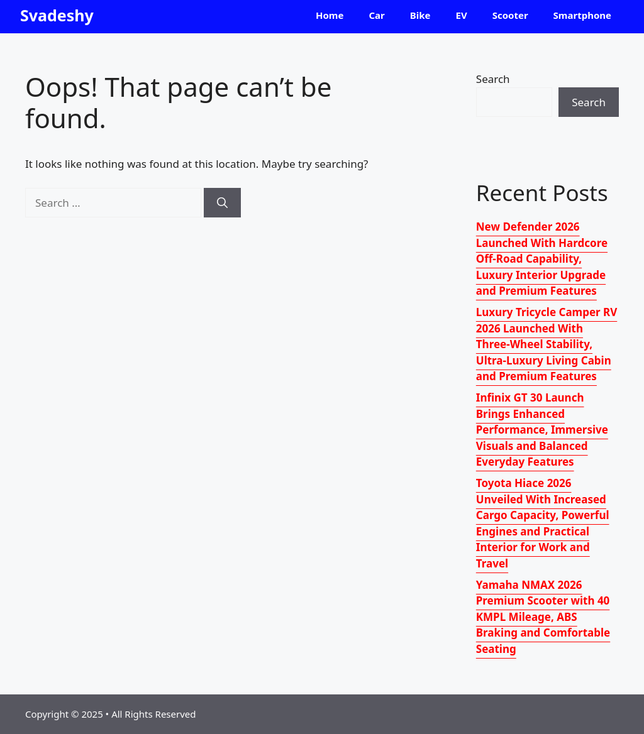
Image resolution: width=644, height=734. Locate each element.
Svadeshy (57, 15)
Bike (420, 15)
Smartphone (582, 15)
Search (493, 79)
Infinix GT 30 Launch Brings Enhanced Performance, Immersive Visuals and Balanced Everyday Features (542, 429)
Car (376, 15)
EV (461, 15)
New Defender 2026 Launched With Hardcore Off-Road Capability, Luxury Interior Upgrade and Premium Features (542, 258)
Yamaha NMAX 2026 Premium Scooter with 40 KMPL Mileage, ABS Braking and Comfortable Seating (543, 617)
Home (329, 15)
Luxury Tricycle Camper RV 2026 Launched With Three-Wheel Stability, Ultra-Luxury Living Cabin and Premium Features (546, 344)
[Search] (222, 203)
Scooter (510, 15)
